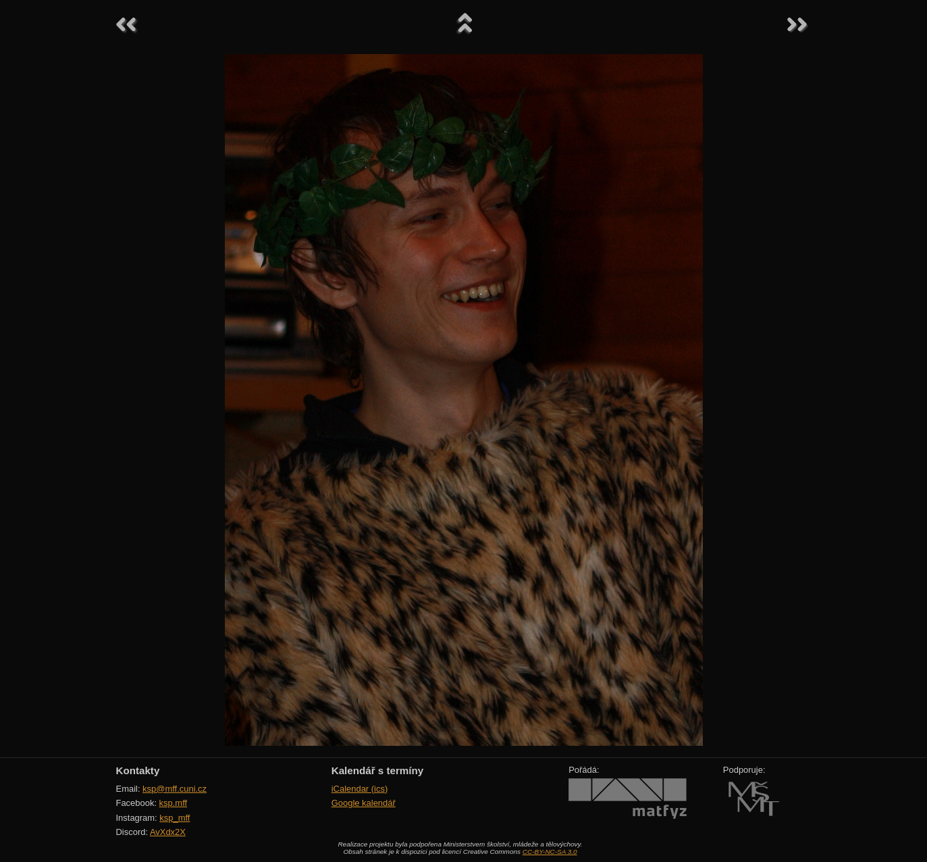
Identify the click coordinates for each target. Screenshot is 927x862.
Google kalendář (364, 803)
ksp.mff (173, 803)
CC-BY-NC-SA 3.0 (550, 851)
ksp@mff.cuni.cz (174, 789)
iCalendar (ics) (360, 789)
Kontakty (138, 770)
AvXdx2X (168, 832)
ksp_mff (174, 818)
